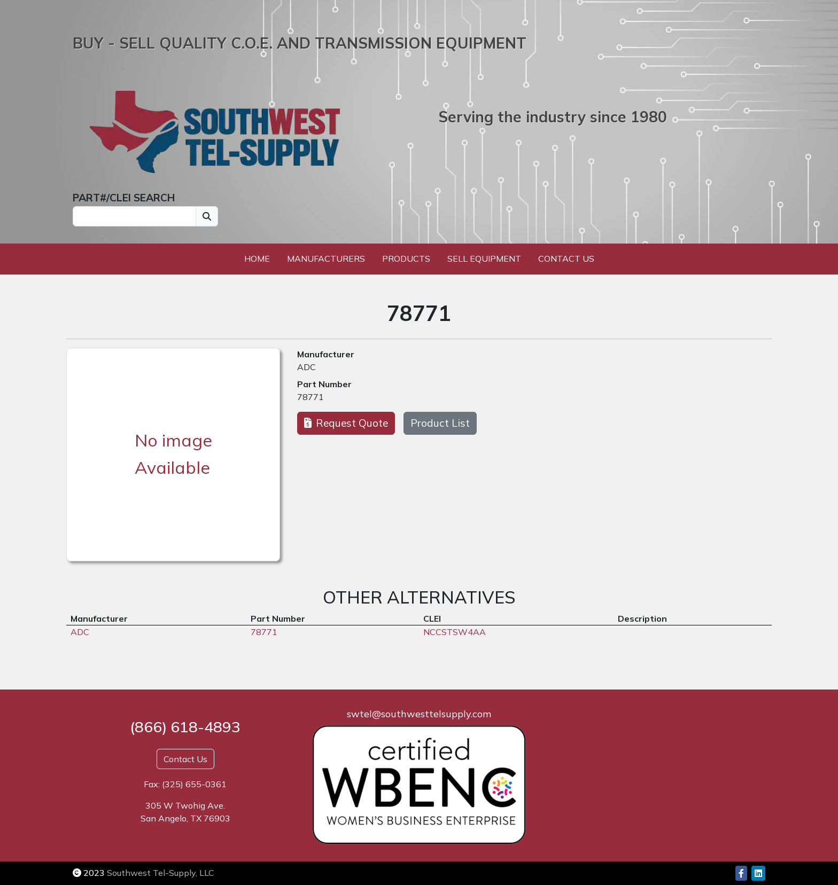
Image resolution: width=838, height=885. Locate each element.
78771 (310, 396)
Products (406, 258)
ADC (306, 367)
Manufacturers (326, 258)
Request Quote (346, 423)
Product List (440, 423)
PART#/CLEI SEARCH (124, 197)
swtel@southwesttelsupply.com (419, 714)
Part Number (324, 384)
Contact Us (566, 258)
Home (257, 258)
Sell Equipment (484, 258)
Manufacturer (325, 354)
